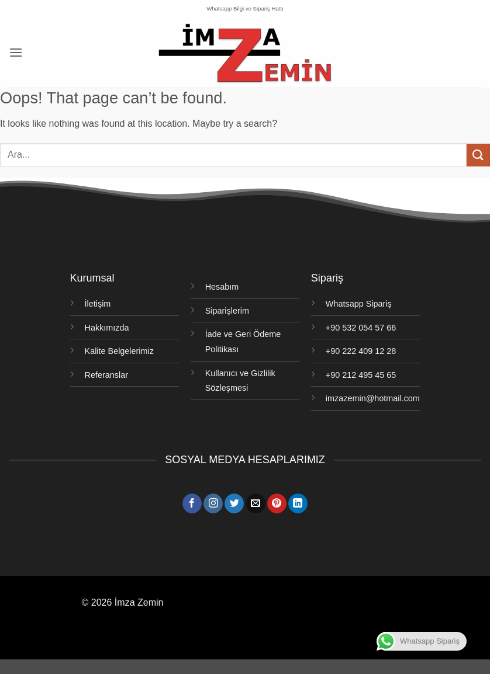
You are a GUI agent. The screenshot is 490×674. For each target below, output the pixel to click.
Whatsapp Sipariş (359, 303)
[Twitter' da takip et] (234, 503)
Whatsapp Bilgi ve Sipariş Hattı (245, 8)
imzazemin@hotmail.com (373, 398)
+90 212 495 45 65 (361, 375)
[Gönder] (478, 155)
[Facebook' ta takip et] (192, 503)
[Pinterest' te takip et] (277, 503)
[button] (16, 52)
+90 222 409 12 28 (361, 351)
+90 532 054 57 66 (361, 327)
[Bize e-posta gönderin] (255, 503)
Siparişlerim (227, 310)
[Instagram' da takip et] (213, 503)
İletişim (98, 303)
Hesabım (222, 286)
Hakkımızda (107, 327)
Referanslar (106, 375)
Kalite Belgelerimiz (119, 351)
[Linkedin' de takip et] (298, 503)
